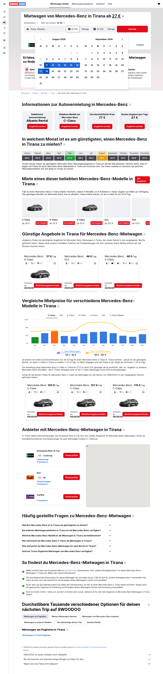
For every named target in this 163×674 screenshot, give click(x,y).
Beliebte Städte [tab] (94, 622)
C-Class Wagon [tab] (117, 315)
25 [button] (46, 77)
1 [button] (71, 53)
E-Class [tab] (70, 315)
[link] (37, 126)
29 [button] (71, 77)
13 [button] (59, 65)
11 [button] (47, 65)
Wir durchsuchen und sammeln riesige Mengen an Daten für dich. (87, 659)
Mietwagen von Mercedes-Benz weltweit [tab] (100, 616)
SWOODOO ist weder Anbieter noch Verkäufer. (87, 654)
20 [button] (59, 71)
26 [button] (53, 77)
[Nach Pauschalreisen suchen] (4, 27)
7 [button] (65, 59)
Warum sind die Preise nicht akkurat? (87, 663)
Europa (35, 93)
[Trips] (4, 40)
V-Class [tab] (82, 315)
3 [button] (40, 59)
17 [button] (41, 71)
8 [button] (71, 59)
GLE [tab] (61, 315)
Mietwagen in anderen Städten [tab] (38, 622)
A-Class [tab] (94, 315)
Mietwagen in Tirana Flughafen (37, 635)
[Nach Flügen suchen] (4, 11)
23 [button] (77, 71)
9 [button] (77, 59)
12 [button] (53, 65)
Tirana (52, 93)
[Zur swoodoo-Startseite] (17, 4)
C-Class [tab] (51, 315)
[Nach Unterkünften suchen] (4, 17)
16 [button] (77, 65)
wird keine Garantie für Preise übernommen (90, 647)
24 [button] (40, 77)
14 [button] (65, 65)
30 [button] (77, 77)
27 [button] (59, 77)
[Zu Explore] (4, 33)
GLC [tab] (104, 315)
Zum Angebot (41, 223)
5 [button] (52, 59)
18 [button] (47, 71)
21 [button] (65, 71)
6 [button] (59, 59)
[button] (4, 4)
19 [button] (53, 71)
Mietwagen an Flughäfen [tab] (35, 616)
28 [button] (65, 77)
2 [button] (77, 53)
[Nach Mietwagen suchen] (4, 22)
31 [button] (41, 83)
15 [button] (71, 65)
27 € (116, 16)
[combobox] (31, 23)
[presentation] (123, 16)
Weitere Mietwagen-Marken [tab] (64, 616)
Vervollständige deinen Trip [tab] (69, 622)
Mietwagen (25, 93)
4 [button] (46, 59)
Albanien (44, 93)
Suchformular (70, 570)
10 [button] (40, 65)
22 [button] (71, 71)
